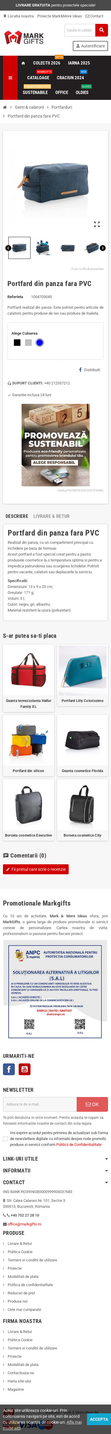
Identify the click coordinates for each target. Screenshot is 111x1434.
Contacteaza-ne (20, 1373)
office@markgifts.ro (24, 1224)
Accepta (99, 1419)
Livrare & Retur (19, 1243)
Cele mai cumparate (24, 1309)
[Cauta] (86, 30)
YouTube (24, 1069)
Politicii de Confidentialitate (79, 1144)
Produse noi (17, 1301)
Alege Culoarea (25, 333)
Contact (94, 16)
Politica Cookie (20, 1252)
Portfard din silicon (28, 771)
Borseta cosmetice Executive (28, 835)
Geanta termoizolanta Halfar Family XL (28, 704)
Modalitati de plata (22, 1276)
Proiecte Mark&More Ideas (59, 16)
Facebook (9, 1069)
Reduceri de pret (21, 1293)
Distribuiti (89, 369)
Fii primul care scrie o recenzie (36, 869)
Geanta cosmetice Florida (82, 771)
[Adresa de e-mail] (40, 1104)
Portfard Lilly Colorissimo (83, 701)
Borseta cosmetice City (82, 835)
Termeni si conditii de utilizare (32, 1260)
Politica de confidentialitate (30, 1285)
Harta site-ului (19, 1381)
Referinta (15, 297)
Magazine (15, 1389)
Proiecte (14, 1268)
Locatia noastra (18, 16)
